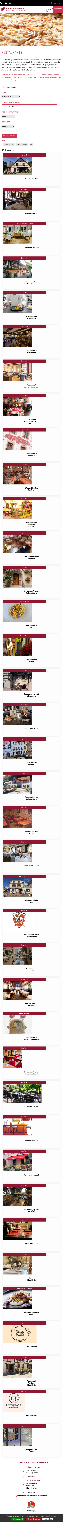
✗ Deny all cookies (33, 1519)
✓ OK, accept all (17, 1519)
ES (60, 3)
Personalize (47, 1519)
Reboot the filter (9, 136)
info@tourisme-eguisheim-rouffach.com (32, 1496)
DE (55, 3)
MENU (49, 9)
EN (57, 3)
